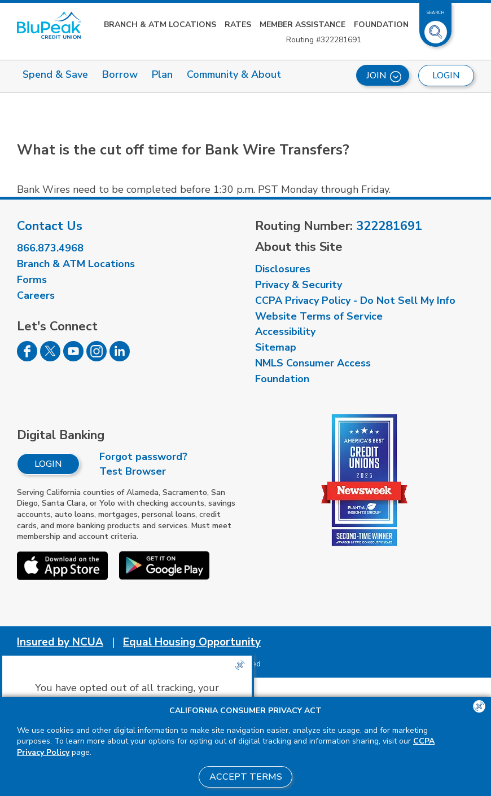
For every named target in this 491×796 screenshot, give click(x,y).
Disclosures (282, 269)
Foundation (381, 24)
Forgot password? (143, 456)
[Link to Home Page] (49, 25)
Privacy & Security (298, 284)
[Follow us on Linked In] (119, 358)
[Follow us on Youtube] (73, 358)
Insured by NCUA (60, 642)
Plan (162, 74)
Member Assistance (302, 24)
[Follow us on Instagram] (96, 358)
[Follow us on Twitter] (50, 358)
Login (48, 464)
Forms (32, 279)
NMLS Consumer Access (313, 363)
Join (383, 75)
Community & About (234, 74)
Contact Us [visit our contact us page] (49, 226)
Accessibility (285, 331)
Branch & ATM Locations (160, 24)
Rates (238, 24)
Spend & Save (55, 74)
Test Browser (132, 471)
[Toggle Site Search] (436, 27)
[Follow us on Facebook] (27, 358)
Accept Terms (245, 777)
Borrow (120, 74)
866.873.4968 (50, 248)
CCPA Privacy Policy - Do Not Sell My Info (355, 300)
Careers (36, 295)
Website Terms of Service (319, 316)
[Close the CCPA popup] (240, 665)
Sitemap (275, 347)
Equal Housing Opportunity (192, 642)
